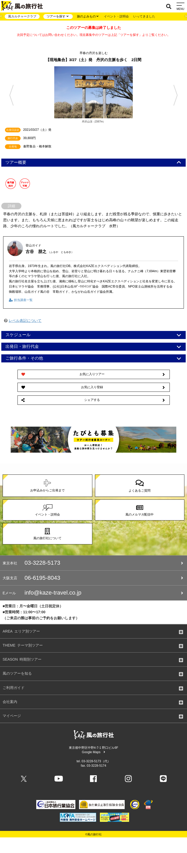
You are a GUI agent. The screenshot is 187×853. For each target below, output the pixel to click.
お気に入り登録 (93, 387)
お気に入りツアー (93, 374)
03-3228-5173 (93, 562)
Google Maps (93, 752)
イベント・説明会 (116, 16)
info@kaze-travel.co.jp (93, 592)
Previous (9, 95)
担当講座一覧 (20, 300)
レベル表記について (25, 320)
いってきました (144, 16)
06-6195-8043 (93, 578)
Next (177, 95)
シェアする (93, 400)
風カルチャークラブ (22, 16)
